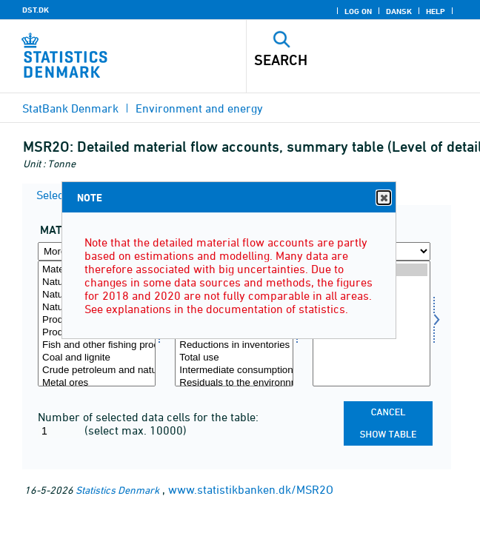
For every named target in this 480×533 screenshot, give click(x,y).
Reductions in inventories (234, 345)
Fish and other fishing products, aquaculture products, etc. (97, 345)
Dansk (399, 11)
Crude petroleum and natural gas (97, 370)
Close (383, 198)
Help (435, 11)
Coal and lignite (97, 358)
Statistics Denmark (117, 489)
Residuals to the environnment (234, 383)
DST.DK (35, 9)
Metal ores (97, 383)
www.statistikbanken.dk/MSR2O (250, 489)
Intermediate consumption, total (234, 370)
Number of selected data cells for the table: (148, 416)
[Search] (341, 60)
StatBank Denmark (70, 108)
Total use (234, 358)
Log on (358, 11)
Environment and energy (199, 108)
